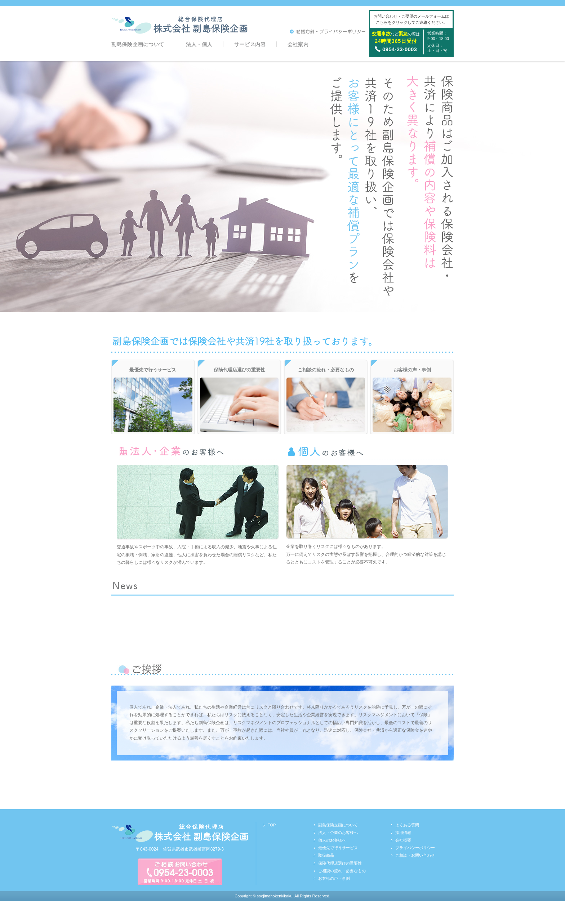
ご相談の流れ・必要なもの (342, 871)
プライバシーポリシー (415, 848)
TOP (272, 825)
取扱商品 (326, 855)
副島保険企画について (137, 44)
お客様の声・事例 (334, 878)
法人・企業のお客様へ (338, 832)
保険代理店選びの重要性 (340, 863)
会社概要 (403, 840)
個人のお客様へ (332, 840)
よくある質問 (407, 825)
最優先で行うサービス (338, 848)
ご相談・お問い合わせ (415, 855)
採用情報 (403, 832)
